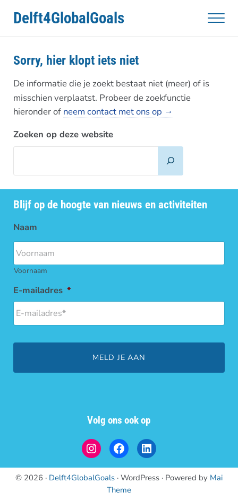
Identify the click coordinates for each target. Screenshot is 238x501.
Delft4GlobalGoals (68, 18)
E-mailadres (42, 290)
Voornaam (30, 271)
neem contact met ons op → (118, 112)
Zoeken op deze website (63, 134)
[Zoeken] (170, 160)
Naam (25, 227)
